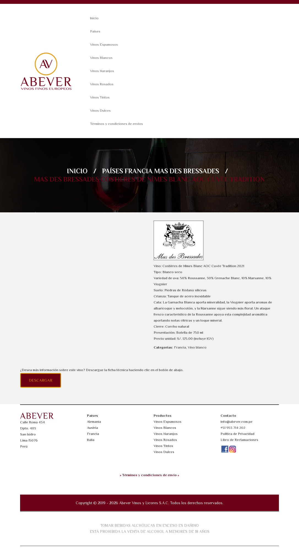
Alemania (94, 421)
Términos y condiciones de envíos (116, 124)
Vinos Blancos (101, 58)
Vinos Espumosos (104, 44)
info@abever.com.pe (236, 421)
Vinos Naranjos (102, 71)
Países (95, 31)
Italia (90, 440)
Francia (139, 171)
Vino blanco (197, 347)
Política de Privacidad (237, 434)
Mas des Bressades (186, 171)
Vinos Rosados (101, 84)
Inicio (94, 18)
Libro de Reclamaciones (239, 440)
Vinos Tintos (100, 97)
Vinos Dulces (100, 110)
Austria (92, 428)
